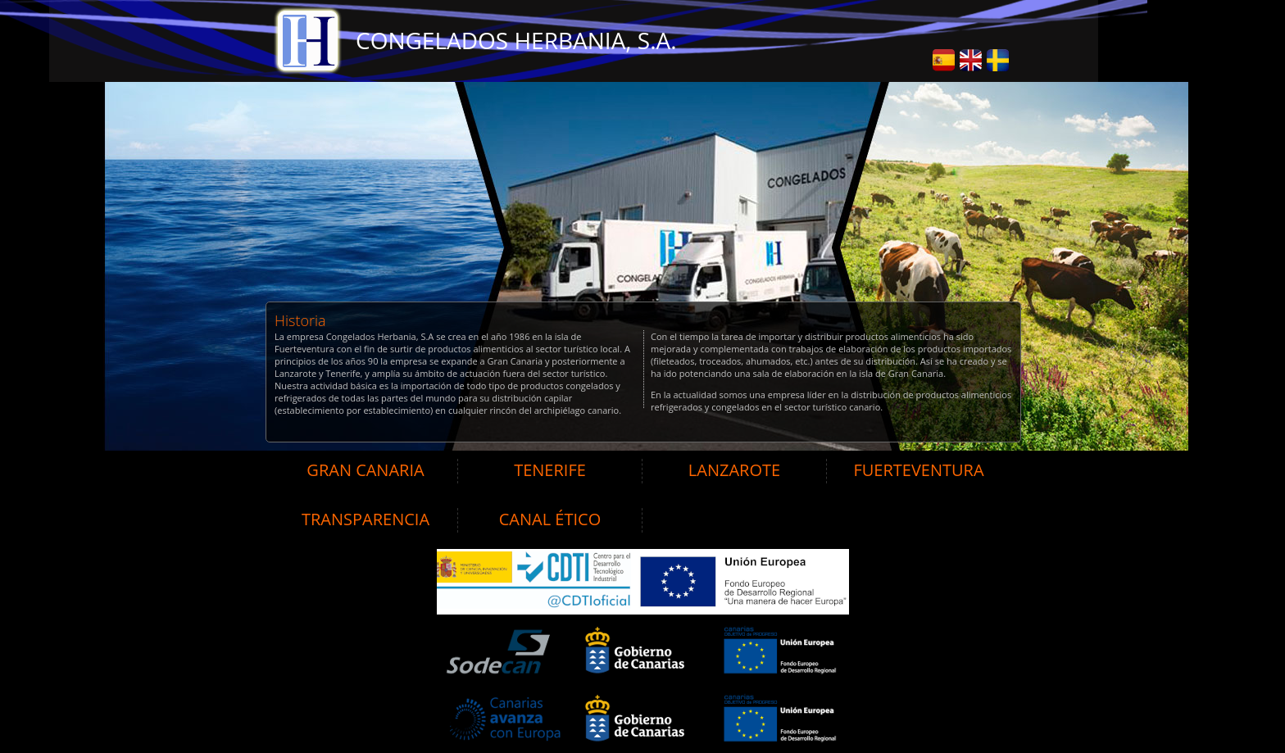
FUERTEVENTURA (918, 470)
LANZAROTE (734, 470)
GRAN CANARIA (365, 470)
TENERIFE (550, 470)
